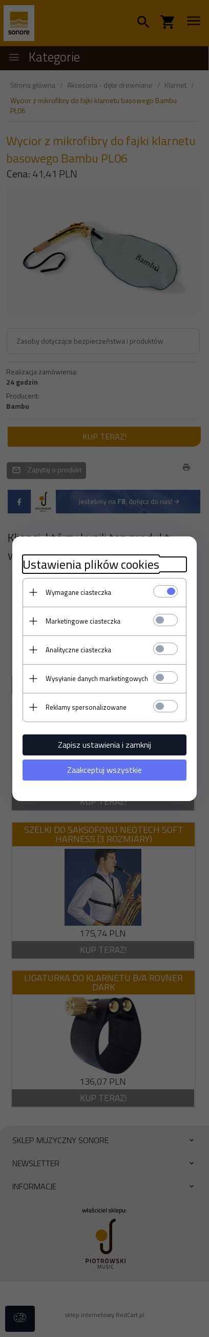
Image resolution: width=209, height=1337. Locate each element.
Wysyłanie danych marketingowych (97, 678)
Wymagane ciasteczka (78, 592)
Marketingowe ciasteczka (83, 621)
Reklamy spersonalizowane (86, 707)
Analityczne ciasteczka (78, 650)
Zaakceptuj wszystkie (104, 770)
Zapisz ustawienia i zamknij (104, 745)
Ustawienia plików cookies (91, 564)
